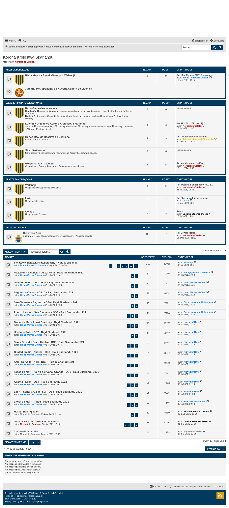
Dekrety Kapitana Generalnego (94, 126)
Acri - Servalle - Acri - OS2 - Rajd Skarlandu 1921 (44, 361)
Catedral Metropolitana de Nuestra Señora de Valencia (58, 88)
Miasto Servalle (83, 236)
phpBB (28, 493)
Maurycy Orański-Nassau (197, 272)
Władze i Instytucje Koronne (24, 103)
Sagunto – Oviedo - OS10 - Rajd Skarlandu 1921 (43, 292)
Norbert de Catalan (25, 62)
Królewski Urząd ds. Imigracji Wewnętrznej (56, 116)
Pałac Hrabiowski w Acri (45, 236)
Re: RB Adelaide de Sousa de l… (193, 136)
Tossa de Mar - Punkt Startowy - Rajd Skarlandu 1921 (47, 322)
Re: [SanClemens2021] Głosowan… (195, 75)
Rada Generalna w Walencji (42, 108)
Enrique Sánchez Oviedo (195, 214)
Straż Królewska (35, 150)
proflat (12, 499)
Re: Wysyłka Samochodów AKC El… (195, 184)
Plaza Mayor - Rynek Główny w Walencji (50, 75)
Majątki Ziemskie (16, 227)
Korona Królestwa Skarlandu (28, 57)
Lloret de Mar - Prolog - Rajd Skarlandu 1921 (41, 401)
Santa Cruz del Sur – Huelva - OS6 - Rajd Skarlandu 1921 (49, 342)
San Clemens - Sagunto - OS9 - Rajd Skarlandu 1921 (46, 302)
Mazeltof (27, 499)
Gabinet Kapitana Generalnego (96, 116)
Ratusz (180, 211)
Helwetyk (188, 262)
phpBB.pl (38, 496)
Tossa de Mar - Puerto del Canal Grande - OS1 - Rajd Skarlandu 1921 (56, 371)
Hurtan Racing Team (26, 411)
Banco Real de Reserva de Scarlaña (47, 136)
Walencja (31, 184)
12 (136, 266)
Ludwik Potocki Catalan (196, 421)
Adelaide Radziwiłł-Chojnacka (198, 139)
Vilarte (186, 200)
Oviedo (29, 211)
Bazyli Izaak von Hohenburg (198, 302)
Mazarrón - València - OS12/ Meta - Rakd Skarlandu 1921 (48, 272)
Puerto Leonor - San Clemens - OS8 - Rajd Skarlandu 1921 (50, 312)
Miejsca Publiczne (17, 70)
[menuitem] (22, 40)
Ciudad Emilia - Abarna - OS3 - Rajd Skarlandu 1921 (46, 352)
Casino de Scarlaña (26, 431)
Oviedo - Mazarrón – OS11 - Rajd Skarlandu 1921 (44, 282)
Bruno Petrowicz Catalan (196, 77)
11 (131, 266)
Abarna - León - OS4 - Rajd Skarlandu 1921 (40, 381)
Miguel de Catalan (29, 414)
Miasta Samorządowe (19, 179)
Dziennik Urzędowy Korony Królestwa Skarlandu (55, 123)
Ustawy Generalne (122, 126)
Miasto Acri (66, 236)
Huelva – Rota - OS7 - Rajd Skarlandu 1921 (40, 332)
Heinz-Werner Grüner (31, 275)
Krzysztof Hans (191, 322)
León (28, 198)
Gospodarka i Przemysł (39, 163)
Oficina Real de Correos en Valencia (36, 421)
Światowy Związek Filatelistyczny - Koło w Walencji (45, 262)
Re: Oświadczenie (186, 233)
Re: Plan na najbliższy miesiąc (192, 198)
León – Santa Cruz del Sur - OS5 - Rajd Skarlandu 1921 (48, 391)
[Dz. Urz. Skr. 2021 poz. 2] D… (192, 123)
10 (126, 266)
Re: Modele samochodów (190, 163)
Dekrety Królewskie (66, 126)
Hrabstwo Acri (32, 233)
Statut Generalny (44, 126)
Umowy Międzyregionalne (39, 129)
